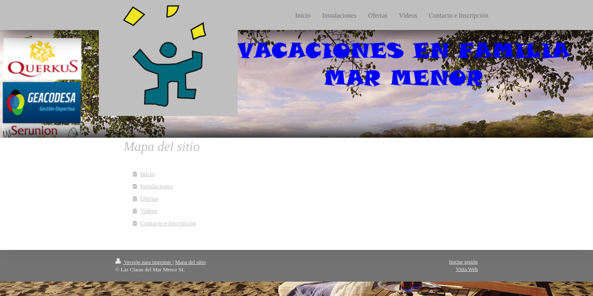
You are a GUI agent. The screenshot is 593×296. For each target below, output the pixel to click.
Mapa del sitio (190, 262)
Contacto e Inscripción (168, 223)
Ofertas (149, 198)
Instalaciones (156, 186)
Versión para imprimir (144, 262)
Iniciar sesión (463, 262)
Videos (149, 211)
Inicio (147, 174)
